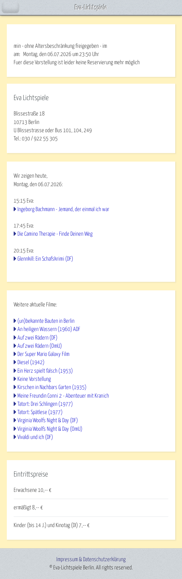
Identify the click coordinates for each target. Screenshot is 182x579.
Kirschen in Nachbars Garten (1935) (51, 387)
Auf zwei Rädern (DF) (37, 338)
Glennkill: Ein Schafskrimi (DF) (45, 259)
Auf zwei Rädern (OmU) (39, 346)
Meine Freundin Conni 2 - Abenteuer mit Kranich (63, 396)
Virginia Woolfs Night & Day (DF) (47, 420)
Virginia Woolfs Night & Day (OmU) (49, 429)
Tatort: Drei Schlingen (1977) (45, 404)
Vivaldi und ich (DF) (35, 437)
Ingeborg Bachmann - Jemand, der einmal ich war (63, 209)
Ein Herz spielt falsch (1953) (45, 371)
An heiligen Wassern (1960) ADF (48, 329)
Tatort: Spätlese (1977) (39, 412)
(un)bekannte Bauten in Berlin (45, 321)
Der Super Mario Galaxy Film (43, 354)
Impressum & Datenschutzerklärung (91, 559)
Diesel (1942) (30, 362)
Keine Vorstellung (34, 379)
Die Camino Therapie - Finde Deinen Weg (55, 234)
